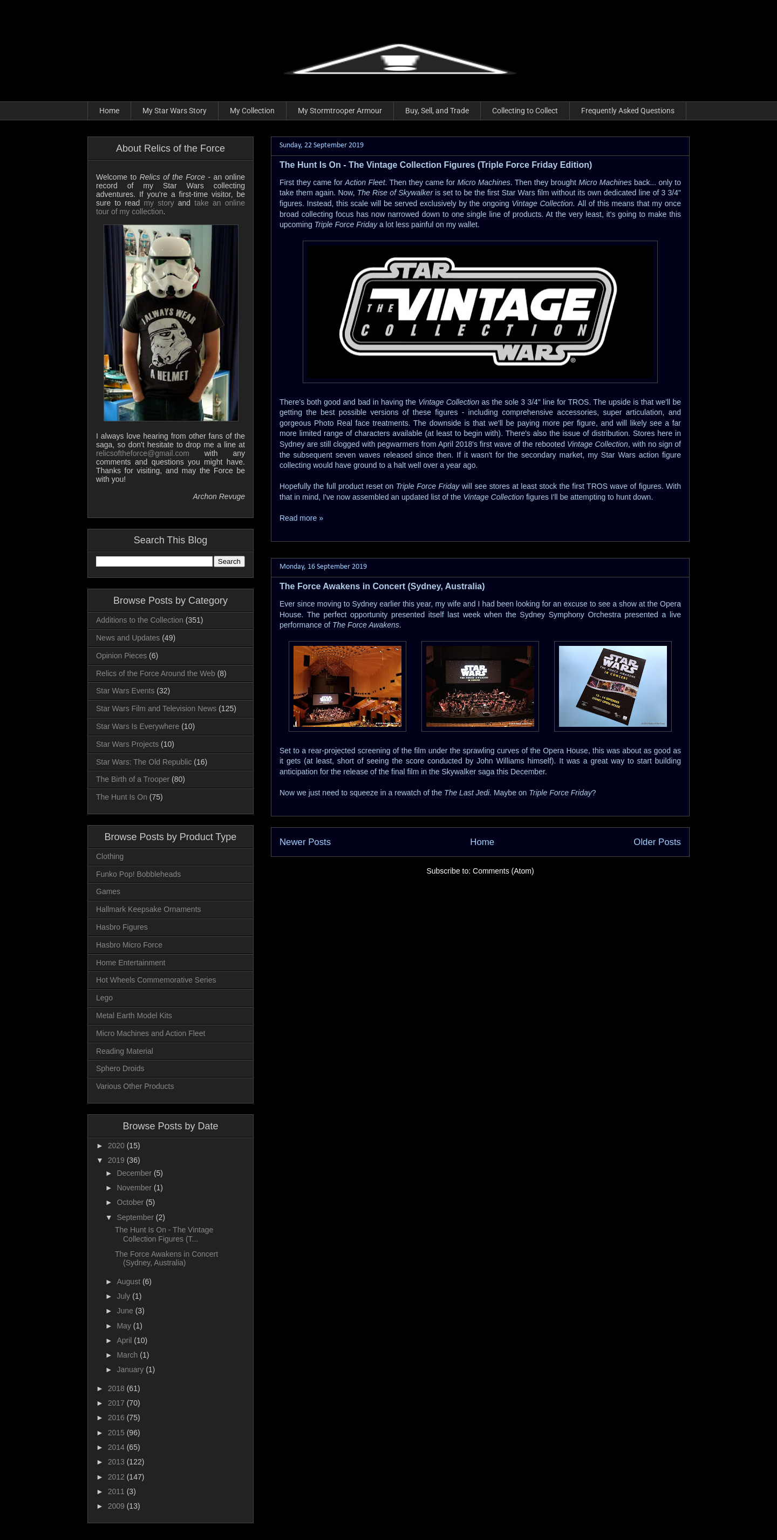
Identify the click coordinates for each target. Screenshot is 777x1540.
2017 (117, 1403)
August (129, 1281)
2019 (117, 1160)
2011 (117, 1491)
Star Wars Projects (127, 744)
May (125, 1325)
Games (108, 891)
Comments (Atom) (503, 871)
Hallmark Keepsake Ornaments (148, 909)
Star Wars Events (125, 690)
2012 (117, 1477)
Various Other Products (135, 1086)
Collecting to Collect (525, 110)
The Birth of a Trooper (132, 779)
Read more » (301, 518)
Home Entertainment (130, 962)
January (131, 1369)
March (128, 1355)
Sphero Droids (120, 1068)
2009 (117, 1506)
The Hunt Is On (121, 797)
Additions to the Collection (139, 620)
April (125, 1340)
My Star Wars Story (174, 110)
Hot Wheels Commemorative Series (156, 980)
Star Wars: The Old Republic (144, 762)
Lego (104, 997)
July (124, 1296)
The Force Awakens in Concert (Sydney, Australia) (382, 586)
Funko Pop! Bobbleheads (138, 874)
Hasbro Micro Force (129, 945)
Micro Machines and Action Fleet (150, 1033)
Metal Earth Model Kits (134, 1015)
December (135, 1173)
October (131, 1202)
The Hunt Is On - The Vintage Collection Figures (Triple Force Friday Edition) (436, 164)
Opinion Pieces (121, 655)
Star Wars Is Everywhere (137, 726)
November (135, 1187)
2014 (117, 1447)
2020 (117, 1145)
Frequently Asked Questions (627, 110)
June (126, 1310)
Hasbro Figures (122, 927)
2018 (117, 1388)
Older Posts (657, 842)
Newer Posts (305, 842)
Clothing (110, 856)
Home (109, 110)
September (136, 1217)
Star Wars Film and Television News (156, 708)
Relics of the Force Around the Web (155, 673)
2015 (117, 1432)
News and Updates (128, 637)
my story (159, 203)
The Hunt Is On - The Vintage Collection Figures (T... (164, 1234)
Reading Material (124, 1051)
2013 (117, 1461)
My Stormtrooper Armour (340, 110)
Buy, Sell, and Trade (437, 110)
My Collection (252, 110)
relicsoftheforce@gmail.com (142, 453)
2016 (117, 1417)
